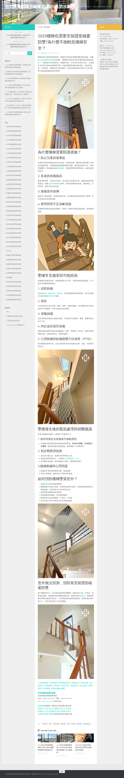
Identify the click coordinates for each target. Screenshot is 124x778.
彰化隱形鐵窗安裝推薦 (14, 220)
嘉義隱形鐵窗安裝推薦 (14, 180)
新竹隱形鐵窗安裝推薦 (14, 246)
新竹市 (62, 709)
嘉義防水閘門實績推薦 (14, 175)
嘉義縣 (40, 714)
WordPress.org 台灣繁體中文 (16, 325)
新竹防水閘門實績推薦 (14, 237)
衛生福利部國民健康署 (46, 60)
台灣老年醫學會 (54, 184)
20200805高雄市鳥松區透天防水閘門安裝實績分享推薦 (83, 747)
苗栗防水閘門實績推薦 (14, 268)
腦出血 (59, 293)
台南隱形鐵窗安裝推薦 (14, 171)
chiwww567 (43, 53)
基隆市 (40, 709)
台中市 (46, 711)
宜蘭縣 (51, 714)
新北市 (51, 709)
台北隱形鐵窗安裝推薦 (14, 158)
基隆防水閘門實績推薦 (14, 184)
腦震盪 (43, 293)
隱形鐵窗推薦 (86, 723)
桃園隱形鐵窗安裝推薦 (14, 264)
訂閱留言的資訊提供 (13, 320)
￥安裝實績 (53, 683)
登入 (8, 312)
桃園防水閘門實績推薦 (14, 255)
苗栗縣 (40, 711)
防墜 (68, 723)
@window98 (47, 701)
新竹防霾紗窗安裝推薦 (14, 242)
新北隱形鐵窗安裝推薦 (14, 233)
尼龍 (50, 723)
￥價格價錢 (47, 686)
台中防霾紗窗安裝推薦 (14, 140)
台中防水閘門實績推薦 (14, 135)
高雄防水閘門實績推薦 (14, 291)
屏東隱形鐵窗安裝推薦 (14, 211)
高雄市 (68, 711)
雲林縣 (62, 711)
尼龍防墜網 (56, 723)
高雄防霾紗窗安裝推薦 (14, 295)
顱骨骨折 (51, 293)
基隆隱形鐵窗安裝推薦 (14, 189)
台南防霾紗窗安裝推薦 (14, 166)
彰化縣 (57, 711)
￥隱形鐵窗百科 (64, 683)
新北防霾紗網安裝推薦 (14, 229)
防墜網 (73, 723)
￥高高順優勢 (43, 683)
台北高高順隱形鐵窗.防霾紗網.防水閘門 (40, 6)
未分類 (40, 27)
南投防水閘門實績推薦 (14, 126)
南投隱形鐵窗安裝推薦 (14, 131)
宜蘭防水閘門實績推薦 (14, 193)
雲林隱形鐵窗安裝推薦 (14, 286)
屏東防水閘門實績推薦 (14, 202)
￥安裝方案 (64, 686)
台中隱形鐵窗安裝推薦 (14, 144)
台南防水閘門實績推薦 (14, 162)
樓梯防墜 (63, 723)
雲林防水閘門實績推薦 (14, 282)
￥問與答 (56, 686)
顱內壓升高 (50, 296)
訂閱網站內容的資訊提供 (15, 316)
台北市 (46, 709)
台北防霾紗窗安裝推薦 (14, 153)
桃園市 (57, 709)
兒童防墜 (45, 723)
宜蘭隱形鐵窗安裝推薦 (14, 197)
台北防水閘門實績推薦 (14, 149)
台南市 (68, 709)
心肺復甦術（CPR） (72, 458)
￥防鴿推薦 (46, 688)
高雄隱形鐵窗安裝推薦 (14, 299)
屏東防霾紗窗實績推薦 (14, 206)
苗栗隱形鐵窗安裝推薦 (14, 273)
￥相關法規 (74, 683)
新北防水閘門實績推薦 (14, 224)
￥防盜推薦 (82, 686)
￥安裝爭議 (83, 683)
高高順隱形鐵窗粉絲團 (46, 693)
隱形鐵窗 (47, 27)
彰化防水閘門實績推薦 (14, 215)
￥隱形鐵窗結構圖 (58, 688)
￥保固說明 (73, 686)
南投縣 (51, 711)
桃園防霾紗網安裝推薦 (14, 260)
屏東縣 (46, 714)
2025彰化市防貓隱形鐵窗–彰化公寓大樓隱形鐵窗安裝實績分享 (46, 747)
